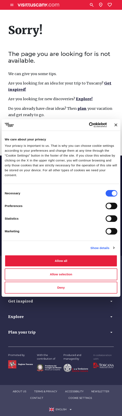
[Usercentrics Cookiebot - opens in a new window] (89, 125)
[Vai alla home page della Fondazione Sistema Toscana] (75, 367)
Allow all (61, 261)
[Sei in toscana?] (101, 5)
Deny (61, 287)
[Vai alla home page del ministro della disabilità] (49, 367)
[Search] (92, 5)
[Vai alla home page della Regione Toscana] (20, 364)
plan (82, 108)
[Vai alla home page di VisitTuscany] (38, 5)
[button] (61, 301)
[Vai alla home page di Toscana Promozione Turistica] (103, 365)
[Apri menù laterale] (12, 5)
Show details (100, 248)
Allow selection (61, 274)
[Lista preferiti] (110, 5)
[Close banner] (115, 124)
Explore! (84, 99)
